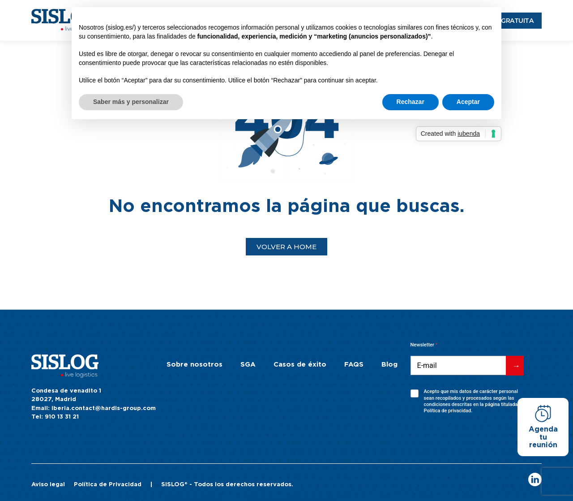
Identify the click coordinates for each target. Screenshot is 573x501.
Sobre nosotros (194, 364)
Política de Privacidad (107, 485)
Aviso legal (48, 485)
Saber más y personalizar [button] (131, 101)
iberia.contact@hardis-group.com (103, 408)
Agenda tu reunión (543, 437)
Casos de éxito (300, 364)
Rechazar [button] (410, 101)
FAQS (353, 364)
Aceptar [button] (468, 101)
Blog (389, 364)
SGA (248, 364)
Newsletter (424, 345)
